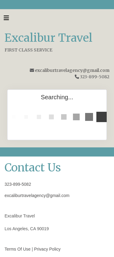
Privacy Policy (47, 249)
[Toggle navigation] (6, 19)
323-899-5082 (18, 184)
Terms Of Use (18, 249)
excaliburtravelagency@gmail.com (72, 70)
